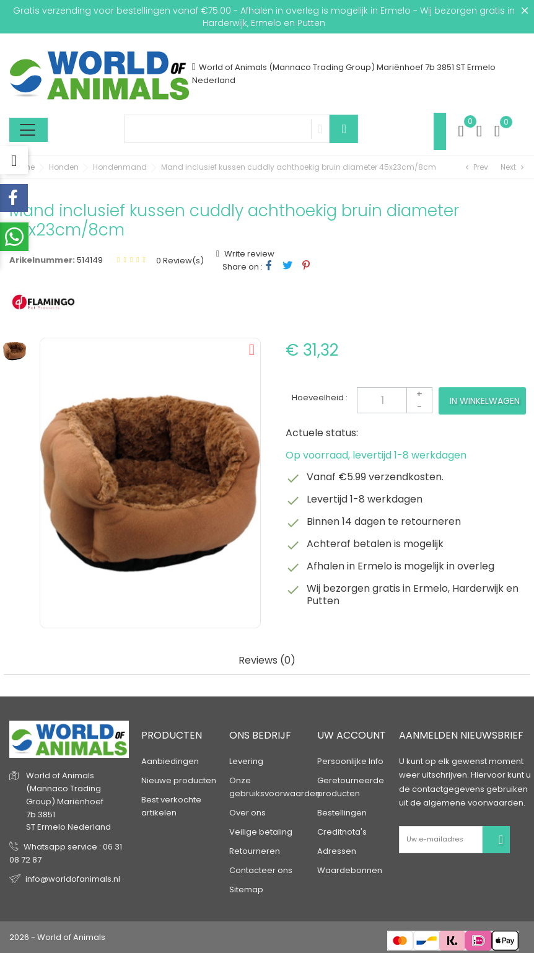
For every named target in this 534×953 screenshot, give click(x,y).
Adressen (336, 851)
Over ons (247, 813)
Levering (246, 761)
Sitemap (246, 889)
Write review (248, 254)
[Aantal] (394, 400)
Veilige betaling (260, 832)
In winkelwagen (485, 401)
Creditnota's (342, 832)
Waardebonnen (349, 870)
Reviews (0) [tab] (267, 660)
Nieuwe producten (178, 780)
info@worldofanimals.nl (72, 879)
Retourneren (254, 851)
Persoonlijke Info (350, 761)
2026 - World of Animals (57, 937)
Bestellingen (342, 813)
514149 (90, 260)
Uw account (351, 735)
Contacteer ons (260, 870)
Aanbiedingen (170, 761)
